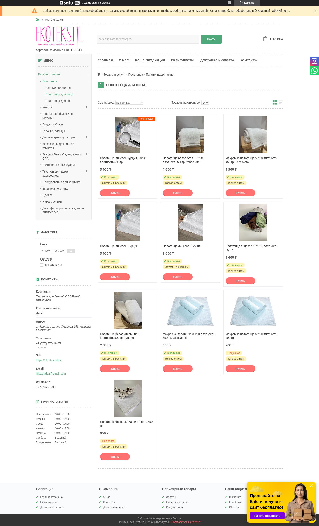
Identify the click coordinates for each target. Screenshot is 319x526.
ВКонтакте (235, 507)
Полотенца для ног (58, 101)
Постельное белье (177, 502)
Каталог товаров (49, 74)
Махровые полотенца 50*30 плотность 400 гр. (251, 335)
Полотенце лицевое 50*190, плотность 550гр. (251, 248)
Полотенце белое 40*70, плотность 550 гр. (126, 423)
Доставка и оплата (217, 60)
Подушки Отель (52, 124)
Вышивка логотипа (55, 188)
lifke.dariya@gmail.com (51, 373)
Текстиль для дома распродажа (55, 173)
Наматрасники (52, 201)
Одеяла (47, 195)
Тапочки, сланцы (53, 131)
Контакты (249, 60)
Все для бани (174, 507)
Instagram (235, 496)
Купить (114, 193)
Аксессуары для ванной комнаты (58, 146)
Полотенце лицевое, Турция (119, 246)
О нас (124, 60)
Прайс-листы (182, 60)
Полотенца (49, 81)
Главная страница (51, 496)
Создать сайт (89, 2)
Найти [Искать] (211, 39)
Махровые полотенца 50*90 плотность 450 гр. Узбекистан (251, 160)
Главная (105, 60)
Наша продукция (150, 60)
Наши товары (48, 502)
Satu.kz (177, 518)
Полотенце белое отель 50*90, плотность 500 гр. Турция (120, 335)
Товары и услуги (114, 74)
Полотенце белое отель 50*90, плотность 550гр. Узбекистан (183, 160)
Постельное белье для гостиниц (57, 116)
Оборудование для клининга (61, 182)
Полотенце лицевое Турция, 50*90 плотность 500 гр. (123, 160)
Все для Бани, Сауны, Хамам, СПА (62, 156)
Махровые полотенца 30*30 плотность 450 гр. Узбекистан (188, 335)
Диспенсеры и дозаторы (58, 137)
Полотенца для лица (59, 94)
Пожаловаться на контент (185, 522)
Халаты (47, 107)
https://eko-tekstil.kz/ (49, 360)
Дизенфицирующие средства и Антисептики (63, 210)
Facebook (235, 502)
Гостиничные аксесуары (58, 165)
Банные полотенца (58, 88)
